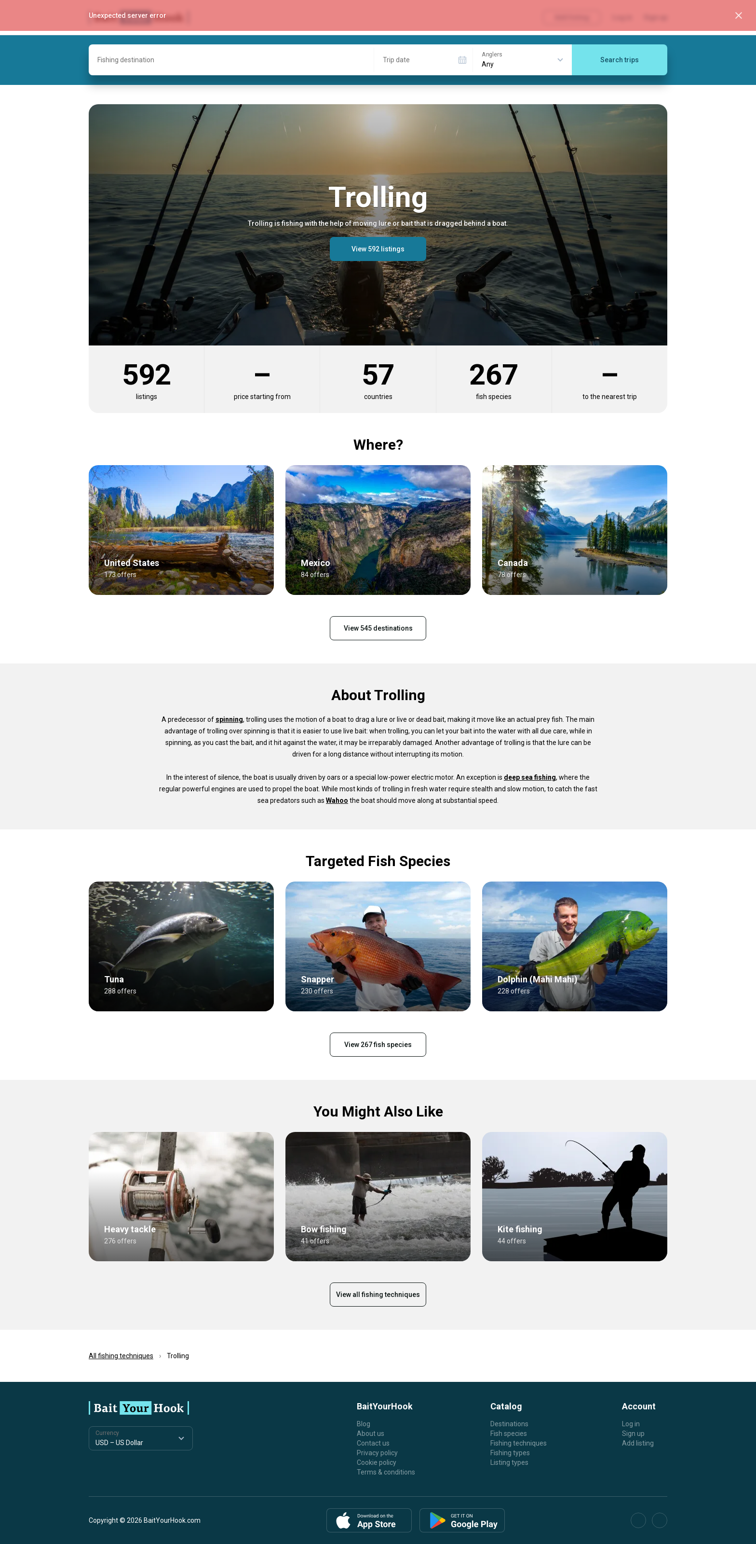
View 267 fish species (378, 1044)
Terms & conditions (386, 1472)
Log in (631, 1424)
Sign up (633, 1433)
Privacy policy (377, 1453)
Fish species (508, 1433)
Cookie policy (376, 1462)
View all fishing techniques (378, 1294)
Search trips (619, 60)
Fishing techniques (518, 1443)
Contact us (373, 1443)
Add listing (638, 1443)
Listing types (509, 1462)
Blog (363, 1424)
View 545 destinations (378, 628)
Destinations (509, 1424)
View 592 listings (378, 249)
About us (370, 1433)
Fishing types (510, 1453)
